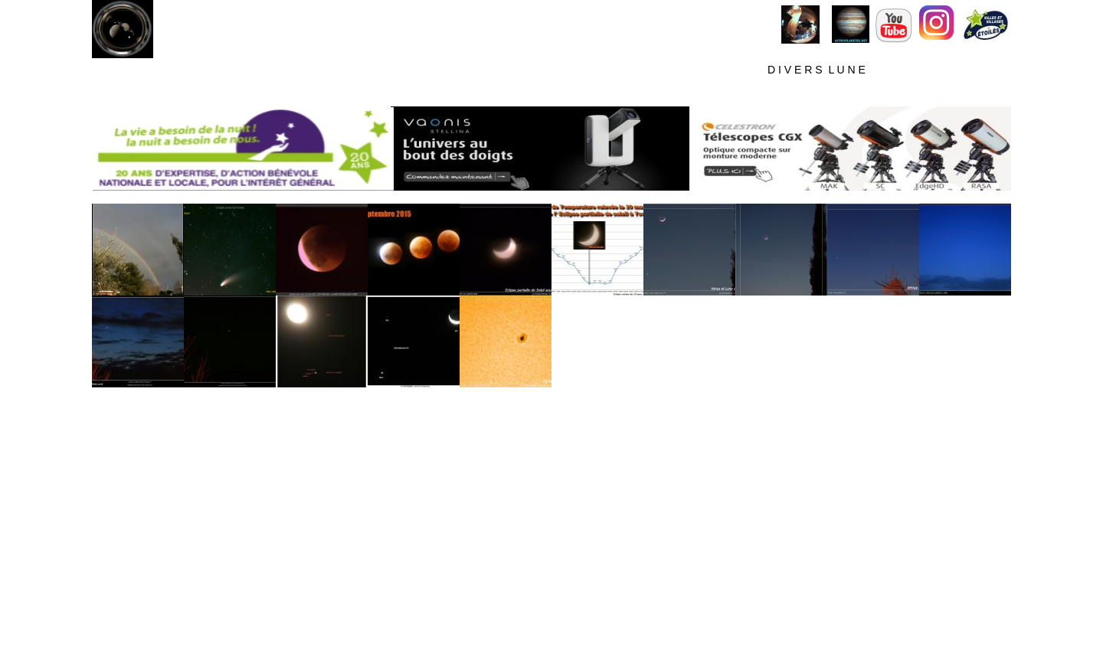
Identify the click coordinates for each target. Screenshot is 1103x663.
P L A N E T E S (717, 70)
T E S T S (977, 70)
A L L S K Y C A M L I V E (462, 70)
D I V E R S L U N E (817, 70)
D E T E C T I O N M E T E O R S (912, 93)
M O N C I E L (345, 70)
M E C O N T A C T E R (929, 56)
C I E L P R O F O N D (606, 70)
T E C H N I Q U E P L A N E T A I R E (731, 93)
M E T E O (206, 70)
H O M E (130, 70)
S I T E (275, 70)
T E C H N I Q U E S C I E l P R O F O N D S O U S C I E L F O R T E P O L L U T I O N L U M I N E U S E (359, 93)
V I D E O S (905, 70)
